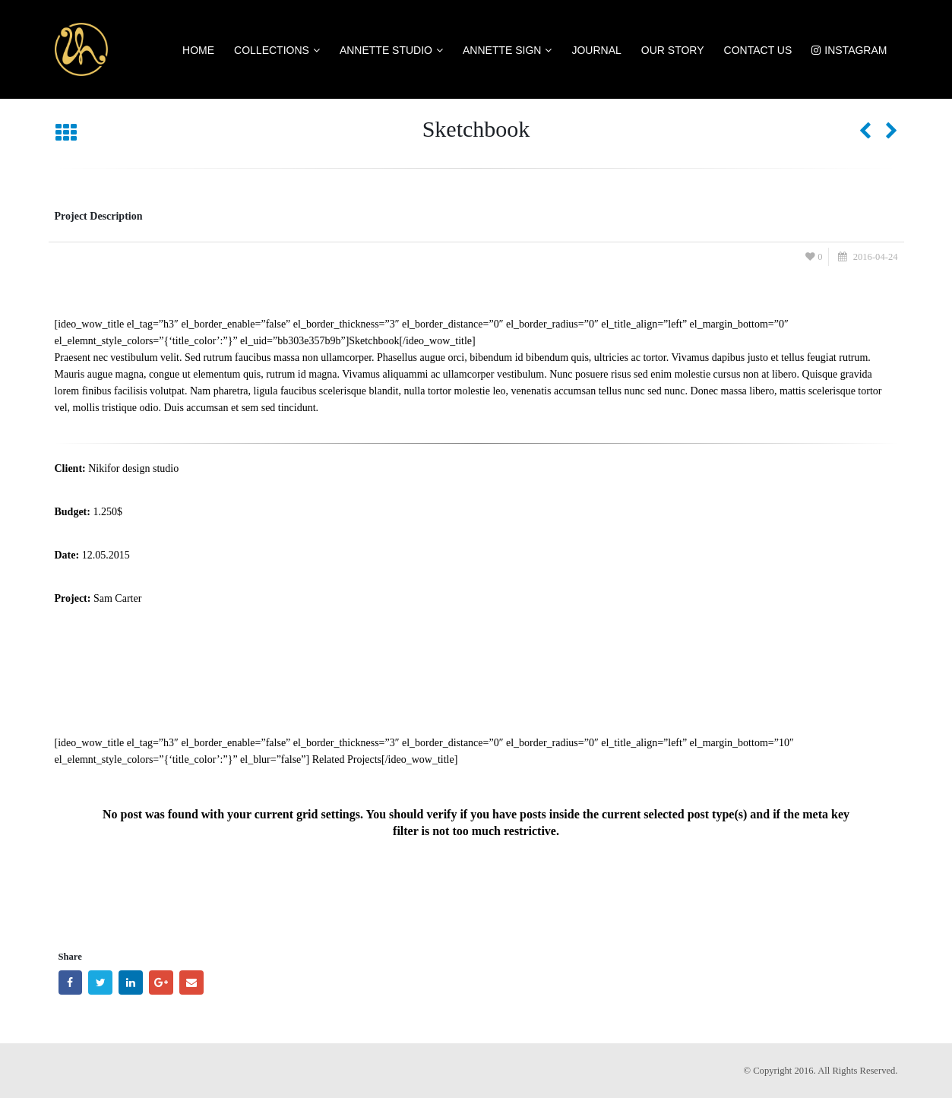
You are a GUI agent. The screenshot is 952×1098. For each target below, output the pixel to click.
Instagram (849, 50)
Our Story (672, 50)
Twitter (100, 982)
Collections (271, 50)
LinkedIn (131, 982)
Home (198, 50)
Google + (161, 982)
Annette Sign (502, 50)
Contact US (758, 50)
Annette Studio (386, 50)
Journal (596, 50)
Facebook (71, 982)
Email (191, 982)
